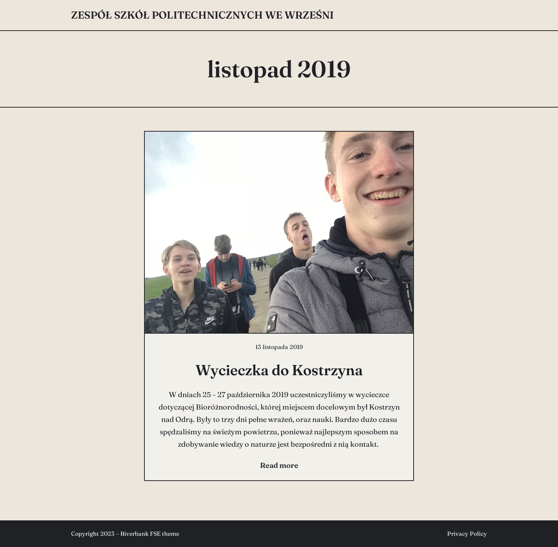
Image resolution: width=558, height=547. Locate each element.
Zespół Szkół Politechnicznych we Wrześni (202, 15)
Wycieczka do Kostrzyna (279, 370)
